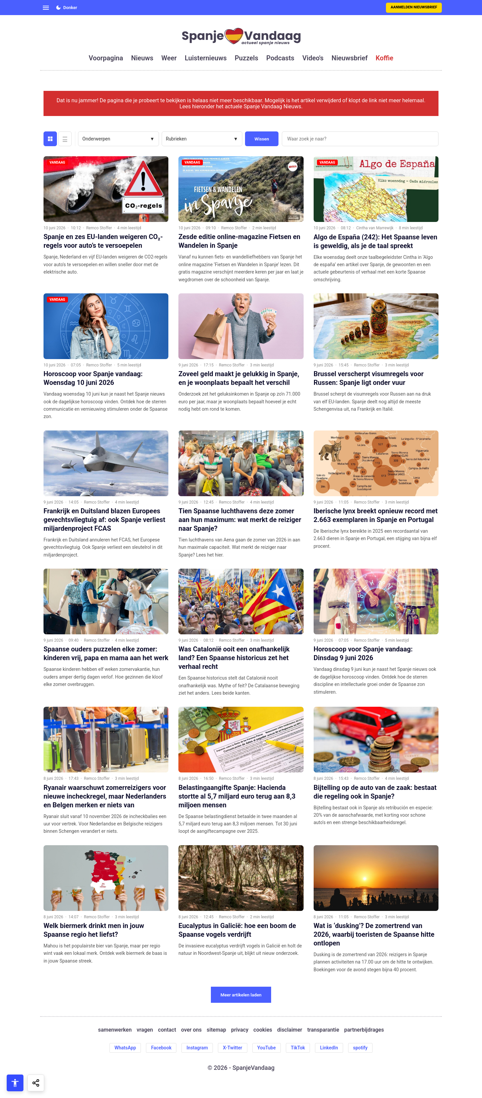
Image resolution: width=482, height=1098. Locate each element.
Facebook (161, 1047)
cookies (262, 1030)
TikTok (298, 1047)
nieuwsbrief (350, 58)
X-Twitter (232, 1047)
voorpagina (106, 58)
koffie (384, 58)
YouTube (266, 1047)
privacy (239, 1030)
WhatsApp (125, 1047)
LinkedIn (329, 1047)
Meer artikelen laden (241, 994)
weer (169, 58)
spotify (360, 1047)
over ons (191, 1030)
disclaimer (289, 1030)
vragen (145, 1030)
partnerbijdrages (364, 1030)
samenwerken (115, 1030)
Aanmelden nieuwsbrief (414, 7)
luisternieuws (206, 58)
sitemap (216, 1030)
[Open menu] (46, 7)
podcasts (280, 58)
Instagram (197, 1047)
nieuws (142, 58)
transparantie (323, 1030)
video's (312, 58)
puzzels (246, 58)
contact (167, 1030)
